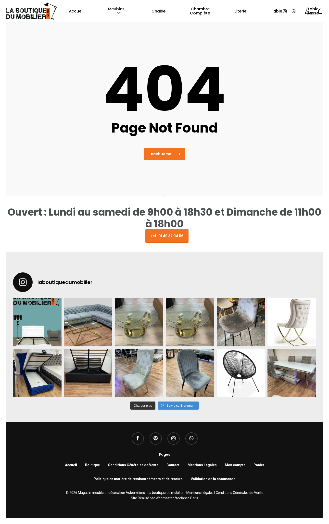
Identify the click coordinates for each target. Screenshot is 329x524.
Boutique (92, 465)
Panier (258, 465)
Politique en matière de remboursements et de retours (138, 479)
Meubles (116, 11)
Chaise (158, 11)
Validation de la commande (213, 479)
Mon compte (235, 465)
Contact (172, 465)
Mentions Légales (202, 465)
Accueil (76, 11)
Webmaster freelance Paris (177, 498)
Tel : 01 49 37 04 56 (167, 235)
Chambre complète (200, 11)
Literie (240, 11)
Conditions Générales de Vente (133, 465)
